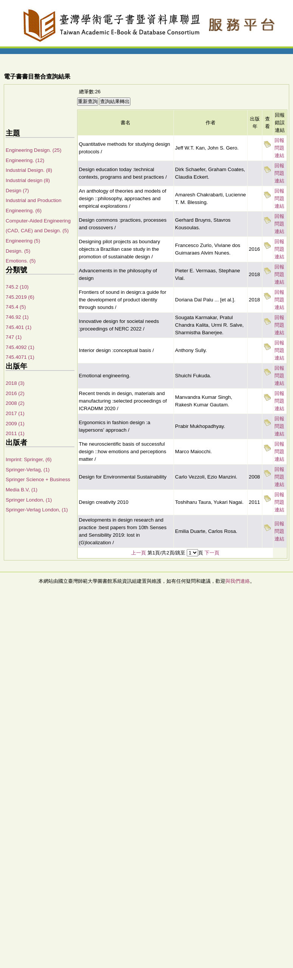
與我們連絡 (237, 581)
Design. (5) (18, 251)
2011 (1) (15, 433)
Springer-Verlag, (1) (28, 469)
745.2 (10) (17, 287)
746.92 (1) (17, 317)
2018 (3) (15, 383)
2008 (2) (15, 403)
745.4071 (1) (20, 357)
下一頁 (212, 553)
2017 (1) (15, 413)
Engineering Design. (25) (33, 150)
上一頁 (138, 553)
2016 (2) (15, 393)
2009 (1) (15, 423)
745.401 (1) (18, 327)
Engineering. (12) (25, 160)
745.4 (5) (16, 307)
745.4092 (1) (20, 347)
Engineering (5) (23, 241)
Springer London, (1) (29, 500)
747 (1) (14, 337)
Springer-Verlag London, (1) (37, 510)
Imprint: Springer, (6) (28, 459)
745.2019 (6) (20, 297)
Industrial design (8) (28, 180)
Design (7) (17, 190)
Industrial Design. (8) (29, 170)
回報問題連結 (279, 147)
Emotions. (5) (21, 261)
